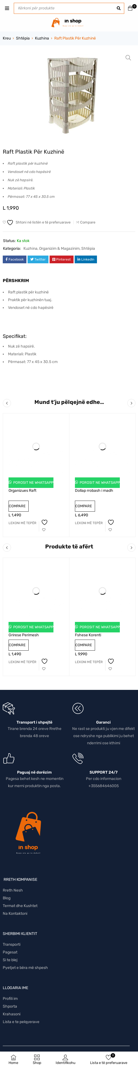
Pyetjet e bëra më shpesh (25, 967)
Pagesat (10, 952)
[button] (128, 58)
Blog (6, 898)
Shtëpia (23, 38)
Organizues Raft (22, 490)
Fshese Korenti (88, 635)
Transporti (11, 944)
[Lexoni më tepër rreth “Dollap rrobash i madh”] (89, 523)
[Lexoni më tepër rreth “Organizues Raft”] (22, 523)
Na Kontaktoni (15, 913)
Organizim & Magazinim (59, 248)
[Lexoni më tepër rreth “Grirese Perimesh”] (22, 662)
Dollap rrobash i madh (94, 490)
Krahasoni (11, 1014)
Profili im (10, 998)
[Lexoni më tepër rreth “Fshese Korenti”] (89, 662)
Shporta (10, 1006)
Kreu (7, 38)
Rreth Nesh (13, 890)
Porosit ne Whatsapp (32, 482)
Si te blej (10, 960)
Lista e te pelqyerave (21, 1021)
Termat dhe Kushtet (20, 905)
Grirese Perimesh (24, 635)
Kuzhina (42, 38)
